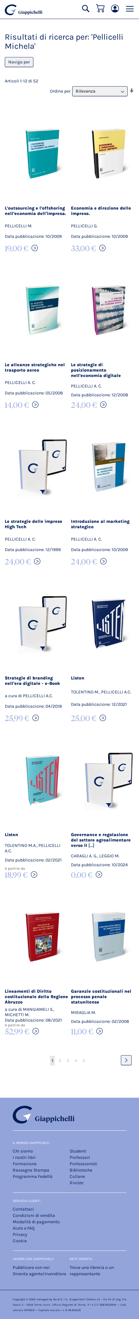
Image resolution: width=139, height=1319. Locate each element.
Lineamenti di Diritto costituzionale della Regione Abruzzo (36, 997)
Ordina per (60, 91)
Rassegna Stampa (31, 1170)
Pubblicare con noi (31, 1267)
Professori (80, 1157)
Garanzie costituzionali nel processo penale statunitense (101, 997)
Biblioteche (81, 1170)
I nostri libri (24, 1157)
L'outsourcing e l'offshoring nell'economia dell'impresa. (35, 210)
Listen (77, 678)
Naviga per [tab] (19, 62)
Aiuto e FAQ (24, 1228)
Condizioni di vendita (34, 1215)
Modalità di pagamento (36, 1222)
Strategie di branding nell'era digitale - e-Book (32, 680)
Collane (77, 1176)
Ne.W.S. (58, 1299)
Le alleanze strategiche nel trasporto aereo (35, 367)
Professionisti (83, 1163)
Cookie (20, 1241)
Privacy (20, 1234)
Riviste (76, 1183)
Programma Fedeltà (32, 1176)
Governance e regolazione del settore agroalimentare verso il (101, 840)
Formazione (25, 1163)
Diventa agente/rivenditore (39, 1274)
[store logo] (23, 9)
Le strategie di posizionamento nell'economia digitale (96, 370)
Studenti (78, 1151)
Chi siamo (23, 1151)
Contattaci (23, 1209)
